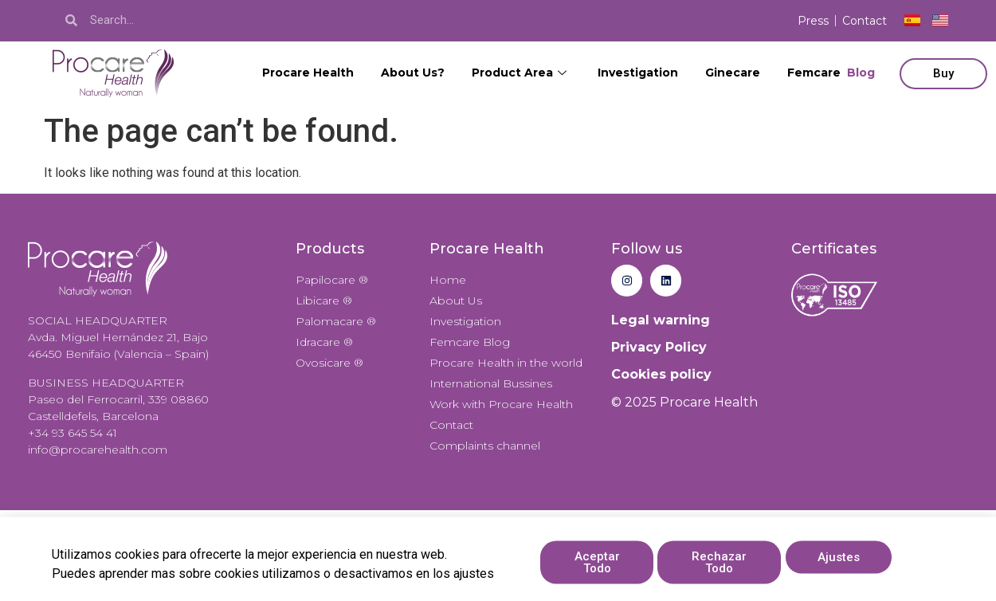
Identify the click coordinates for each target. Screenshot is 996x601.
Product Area (521, 72)
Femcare (831, 73)
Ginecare (732, 72)
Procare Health (308, 72)
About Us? (413, 72)
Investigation (638, 72)
